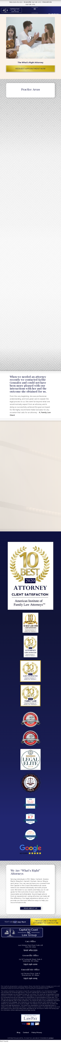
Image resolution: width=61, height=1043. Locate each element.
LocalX (51, 1038)
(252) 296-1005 (30, 979)
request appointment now (30, 68)
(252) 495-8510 (15, 922)
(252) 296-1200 (30, 965)
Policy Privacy (37, 1033)
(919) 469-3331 (30, 950)
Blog (18, 1033)
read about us (30, 908)
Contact (26, 1033)
